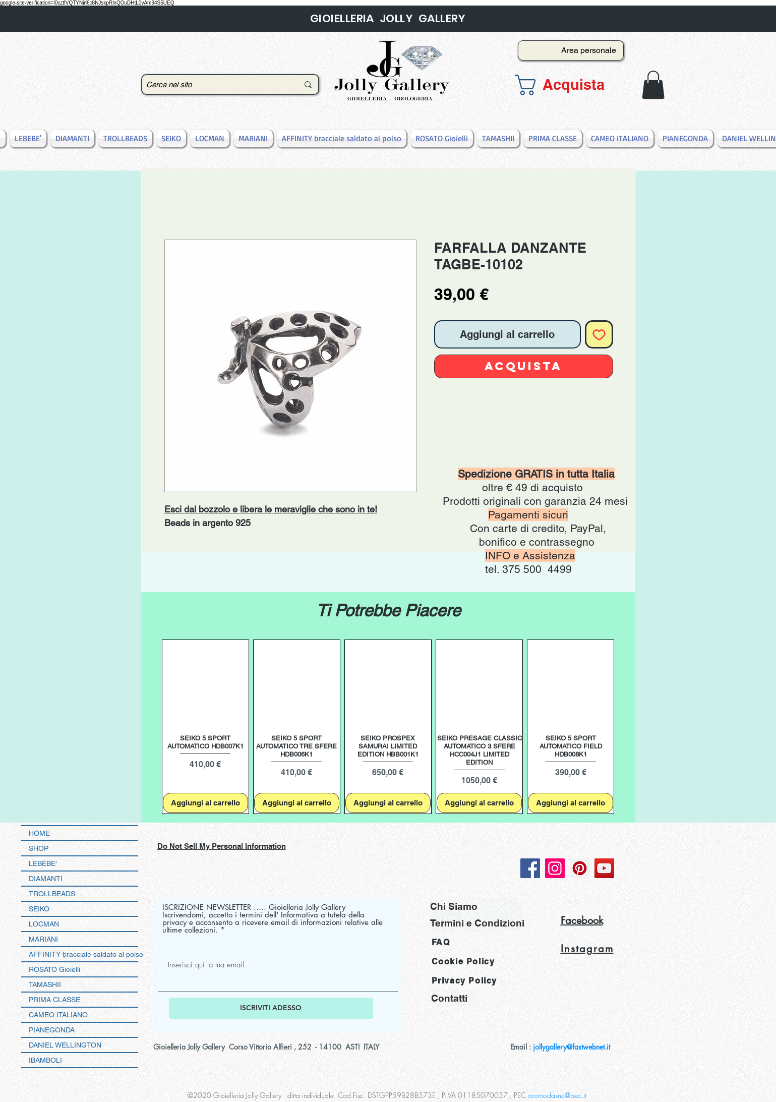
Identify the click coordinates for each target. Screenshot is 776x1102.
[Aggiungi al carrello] (205, 803)
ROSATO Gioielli (54, 969)
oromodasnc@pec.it (557, 1095)
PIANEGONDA (52, 1030)
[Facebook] (530, 868)
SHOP (38, 848)
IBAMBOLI (45, 1060)
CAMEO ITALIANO (58, 1015)
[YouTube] (604, 868)
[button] (568, 85)
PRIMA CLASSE (54, 1000)
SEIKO (39, 909)
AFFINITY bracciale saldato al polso (83, 954)
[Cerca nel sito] (214, 84)
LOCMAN (44, 924)
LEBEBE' (43, 863)
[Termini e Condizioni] (477, 923)
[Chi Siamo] (476, 906)
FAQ (441, 942)
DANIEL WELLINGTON (65, 1045)
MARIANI (43, 939)
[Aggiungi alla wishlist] (599, 334)
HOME (39, 833)
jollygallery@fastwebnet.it (571, 1047)
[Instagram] (555, 868)
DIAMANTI (46, 879)
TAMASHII (45, 984)
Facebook (582, 920)
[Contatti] (455, 998)
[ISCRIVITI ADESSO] (271, 1008)
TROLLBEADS (52, 894)
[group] (388, 727)
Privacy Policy (464, 980)
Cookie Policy (463, 961)
